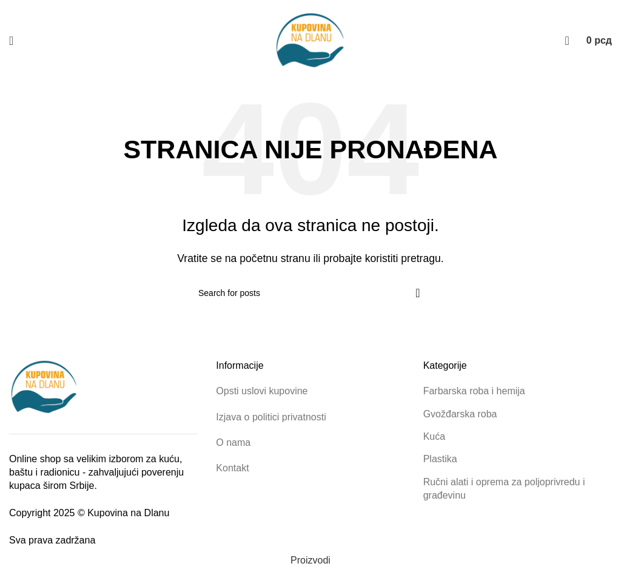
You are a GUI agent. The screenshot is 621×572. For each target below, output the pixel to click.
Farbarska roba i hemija (474, 391)
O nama (233, 442)
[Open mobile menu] (11, 41)
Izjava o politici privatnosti (271, 417)
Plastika (440, 459)
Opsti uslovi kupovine (261, 391)
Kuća (434, 436)
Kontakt (232, 468)
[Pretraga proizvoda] (567, 41)
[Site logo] (310, 40)
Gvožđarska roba (460, 414)
